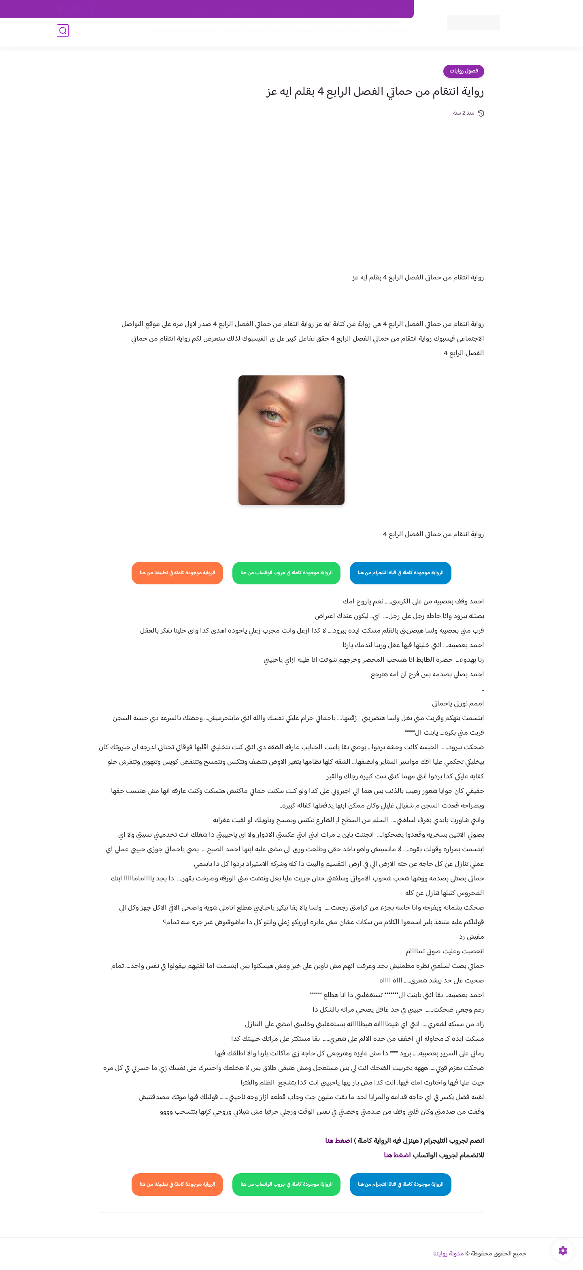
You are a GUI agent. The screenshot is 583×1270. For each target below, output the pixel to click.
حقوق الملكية (361, 9)
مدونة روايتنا (448, 1254)
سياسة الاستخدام (290, 9)
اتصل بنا (395, 9)
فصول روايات (463, 71)
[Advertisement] (291, 179)
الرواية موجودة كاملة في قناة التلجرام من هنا (400, 573)
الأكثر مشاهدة (306, 33)
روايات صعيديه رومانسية (251, 33)
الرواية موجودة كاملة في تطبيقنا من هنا (177, 573)
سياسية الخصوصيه (242, 9)
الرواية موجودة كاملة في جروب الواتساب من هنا (286, 573)
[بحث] (63, 33)
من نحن (328, 9)
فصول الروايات (386, 33)
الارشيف (204, 9)
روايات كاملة (345, 33)
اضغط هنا (338, 1141)
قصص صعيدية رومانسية (182, 33)
